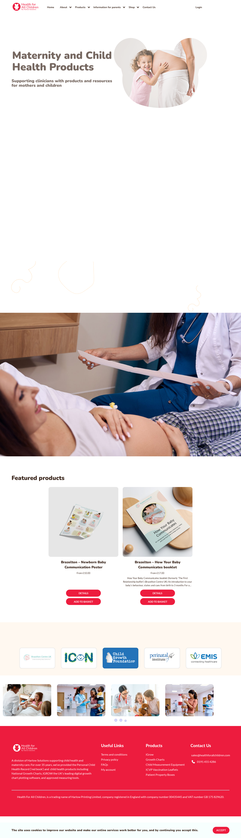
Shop (132, 7)
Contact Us (149, 7)
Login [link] (199, 7)
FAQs (104, 786)
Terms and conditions (114, 776)
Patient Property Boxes (160, 796)
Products (80, 7)
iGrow (150, 776)
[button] (225, 7)
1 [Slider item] (115, 741)
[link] (26, 7)
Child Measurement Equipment (165, 786)
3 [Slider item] (125, 741)
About (63, 7)
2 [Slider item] (120, 741)
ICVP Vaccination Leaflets (162, 791)
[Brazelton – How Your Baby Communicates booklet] (157, 522)
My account (108, 791)
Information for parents (107, 7)
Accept (221, 830)
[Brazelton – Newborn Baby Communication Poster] (83, 522)
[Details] (83, 593)
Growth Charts (155, 781)
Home (50, 7)
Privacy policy (109, 781)
